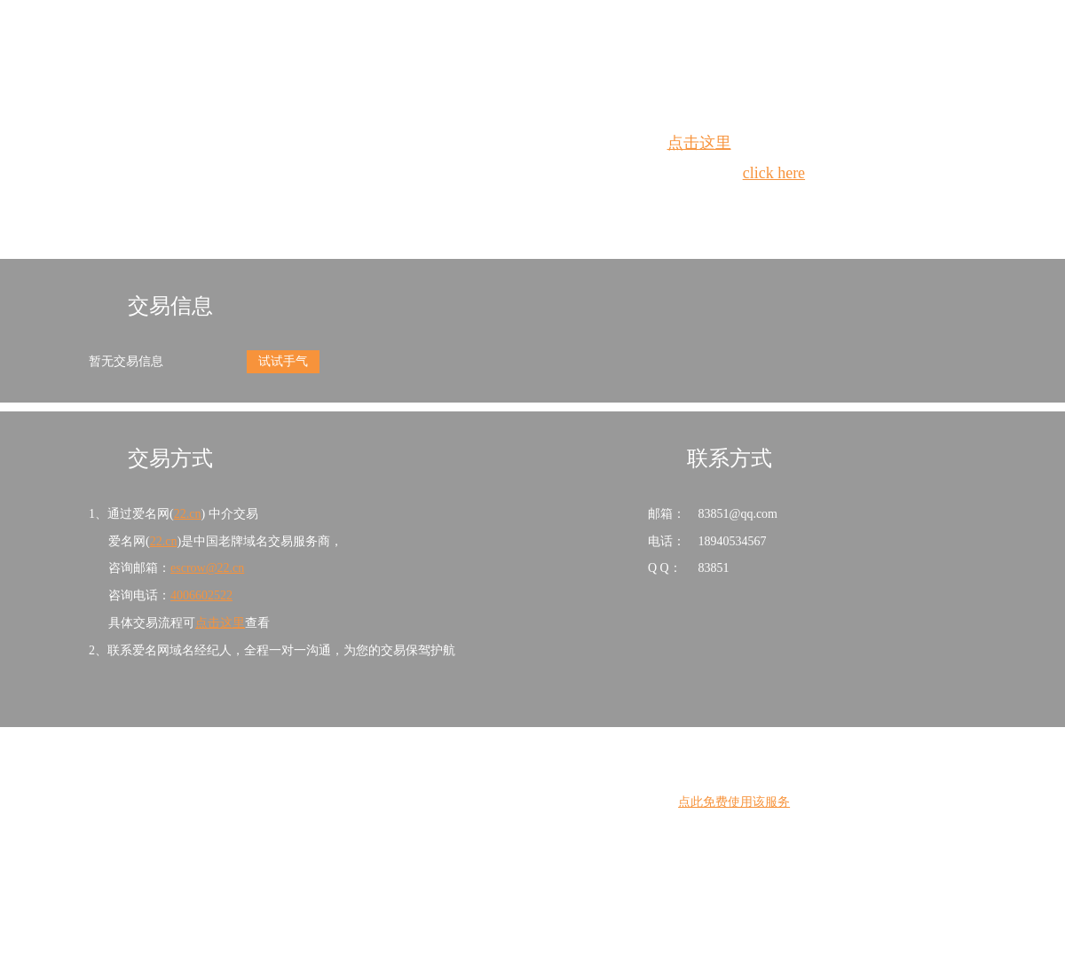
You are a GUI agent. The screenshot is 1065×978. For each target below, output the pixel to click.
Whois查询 (488, 205)
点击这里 (699, 143)
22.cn (187, 513)
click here (774, 173)
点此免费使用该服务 (734, 802)
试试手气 (283, 361)
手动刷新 (581, 205)
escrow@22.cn (207, 568)
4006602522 (201, 595)
